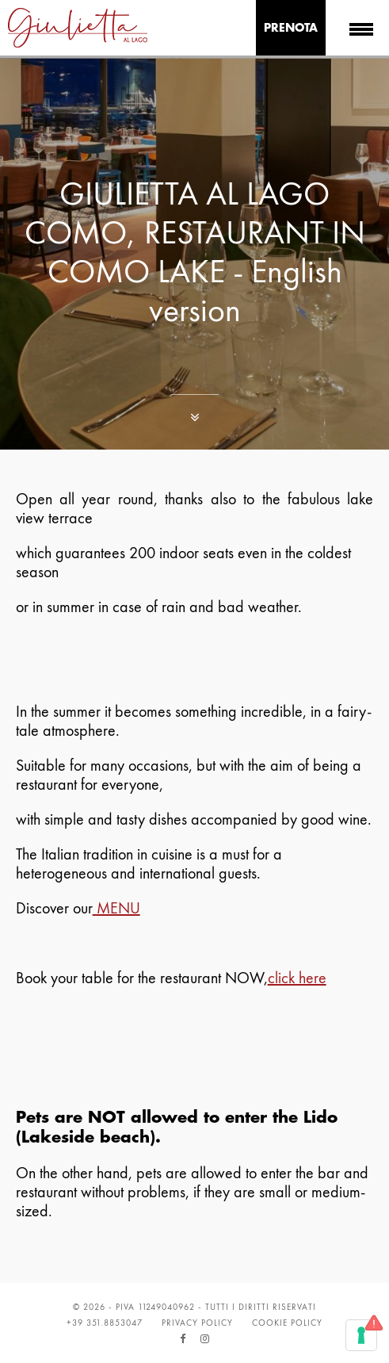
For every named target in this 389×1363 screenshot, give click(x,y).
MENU (116, 908)
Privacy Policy (197, 1322)
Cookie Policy (287, 1322)
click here (297, 977)
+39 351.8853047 (105, 1322)
